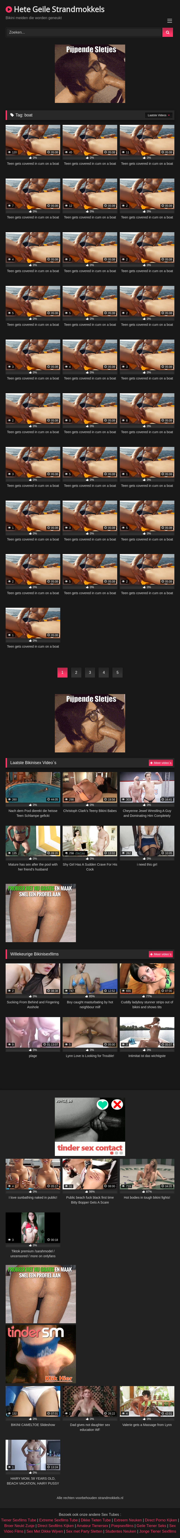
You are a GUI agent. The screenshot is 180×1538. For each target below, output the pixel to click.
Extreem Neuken (128, 1520)
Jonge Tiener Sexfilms (157, 1531)
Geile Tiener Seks (151, 1526)
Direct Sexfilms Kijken (56, 1526)
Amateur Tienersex (92, 1526)
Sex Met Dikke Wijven (44, 1531)
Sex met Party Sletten (84, 1531)
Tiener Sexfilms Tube (18, 1520)
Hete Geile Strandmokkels (55, 9)
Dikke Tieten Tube (96, 1520)
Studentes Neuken (120, 1531)
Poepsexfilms (122, 1526)
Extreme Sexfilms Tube (58, 1520)
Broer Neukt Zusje (19, 1526)
